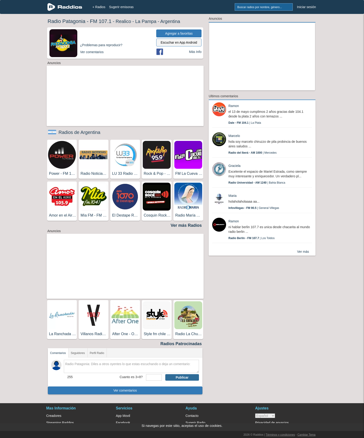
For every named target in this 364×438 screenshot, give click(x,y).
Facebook (123, 423)
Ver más (303, 251)
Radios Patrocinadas (181, 343)
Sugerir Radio (195, 423)
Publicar (182, 377)
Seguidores (78, 353)
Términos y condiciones (280, 434)
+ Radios (98, 7)
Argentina (170, 21)
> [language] (265, 415)
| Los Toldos (251, 238)
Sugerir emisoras (121, 7)
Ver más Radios (186, 225)
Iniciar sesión (306, 7)
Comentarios (58, 353)
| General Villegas (253, 208)
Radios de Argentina (79, 132)
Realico (123, 21)
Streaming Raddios (60, 423)
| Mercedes (252, 152)
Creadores (53, 416)
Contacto (191, 416)
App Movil (123, 416)
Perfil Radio (97, 353)
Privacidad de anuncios (272, 423)
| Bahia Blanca (256, 182)
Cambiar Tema (306, 434)
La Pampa (145, 21)
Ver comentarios (125, 390)
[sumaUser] (154, 377)
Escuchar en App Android (179, 42)
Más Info (195, 52)
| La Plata (244, 122)
